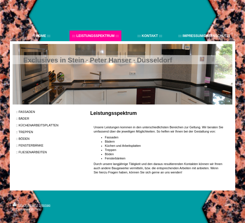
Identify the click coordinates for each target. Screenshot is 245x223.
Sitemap (44, 205)
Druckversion (25, 205)
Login (228, 204)
